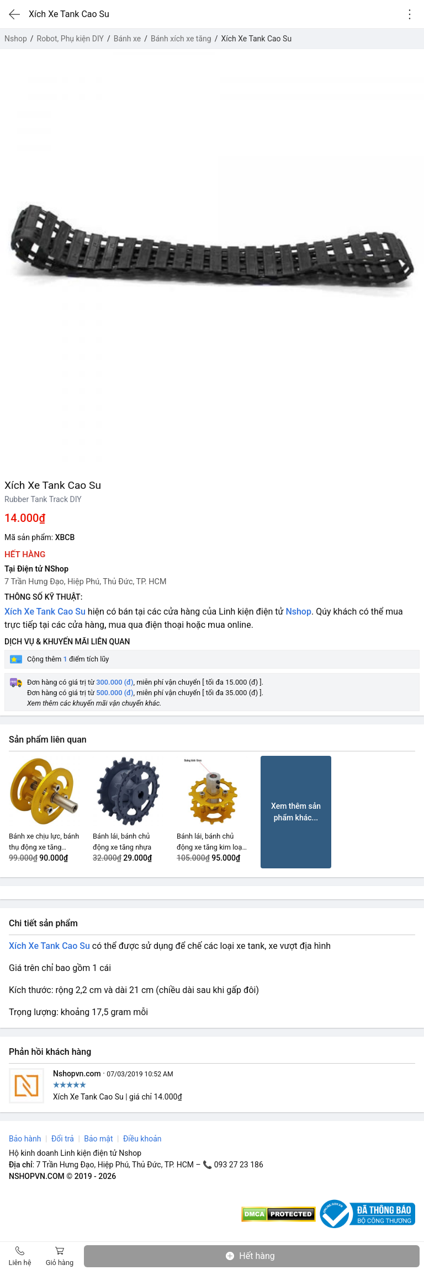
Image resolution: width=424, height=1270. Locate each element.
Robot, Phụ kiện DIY (70, 38)
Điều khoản (142, 1138)
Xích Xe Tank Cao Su (45, 611)
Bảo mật (98, 1138)
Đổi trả (62, 1138)
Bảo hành (25, 1138)
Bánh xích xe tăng (181, 38)
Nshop (15, 38)
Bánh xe (127, 38)
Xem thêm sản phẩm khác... (296, 812)
